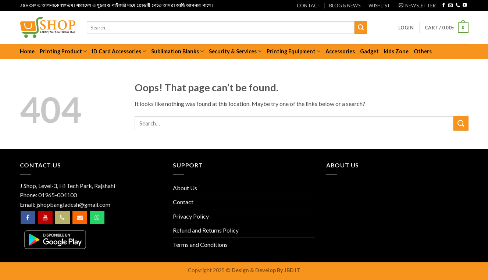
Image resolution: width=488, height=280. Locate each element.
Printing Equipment (293, 51)
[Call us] (458, 5)
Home (27, 51)
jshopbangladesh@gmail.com (73, 204)
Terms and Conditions (200, 244)
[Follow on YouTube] (465, 5)
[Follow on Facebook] (443, 5)
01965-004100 (57, 194)
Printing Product (63, 51)
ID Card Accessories (119, 51)
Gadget (369, 51)
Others (423, 51)
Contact (309, 5)
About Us (185, 187)
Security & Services (235, 51)
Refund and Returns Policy (206, 230)
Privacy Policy (191, 216)
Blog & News (344, 5)
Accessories (340, 51)
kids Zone (396, 51)
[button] (417, 5)
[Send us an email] (450, 5)
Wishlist (379, 5)
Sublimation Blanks (177, 51)
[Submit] (361, 27)
